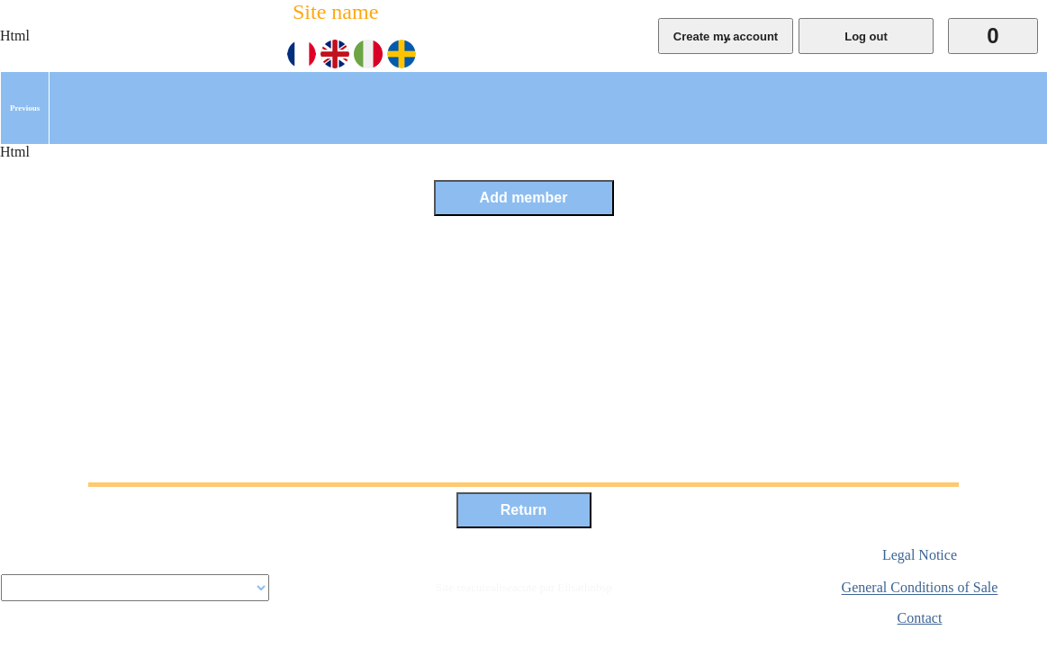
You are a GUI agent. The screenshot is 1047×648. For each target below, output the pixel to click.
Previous (25, 108)
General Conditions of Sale (920, 588)
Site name (335, 11)
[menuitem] (25, 108)
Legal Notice (919, 554)
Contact (920, 618)
